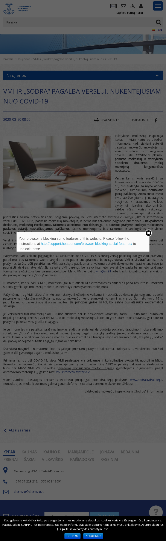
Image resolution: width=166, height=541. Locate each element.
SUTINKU (72, 536)
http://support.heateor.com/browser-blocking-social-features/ (86, 244)
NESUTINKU (93, 536)
